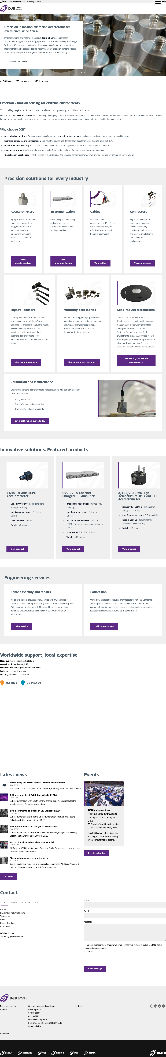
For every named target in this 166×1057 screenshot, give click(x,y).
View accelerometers (23, 260)
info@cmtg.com (7, 931)
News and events (122, 8)
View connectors (142, 262)
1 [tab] (81, 72)
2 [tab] (84, 72)
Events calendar (96, 851)
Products (61, 8)
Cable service (21, 624)
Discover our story (18, 61)
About (139, 8)
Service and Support (81, 8)
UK (4, 900)
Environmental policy (37, 1017)
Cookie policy (34, 1011)
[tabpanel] (83, 45)
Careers (162, 1)
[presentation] (103, 956)
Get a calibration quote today (30, 419)
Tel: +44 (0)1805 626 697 (12, 934)
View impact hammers (26, 361)
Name (86, 898)
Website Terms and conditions (41, 1004)
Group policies (34, 1024)
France (13, 900)
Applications (102, 8)
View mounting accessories (81, 361)
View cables (100, 262)
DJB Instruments (23, 81)
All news (8, 874)
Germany (25, 900)
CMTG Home (6, 81)
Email (86, 909)
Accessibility (33, 1014)
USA (36, 900)
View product (17, 547)
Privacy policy (34, 1007)
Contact (152, 8)
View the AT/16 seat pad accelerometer (136, 359)
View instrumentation (63, 260)
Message (88, 920)
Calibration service (104, 624)
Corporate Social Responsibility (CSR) (45, 1021)
